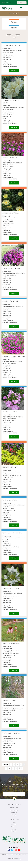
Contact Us (14, 831)
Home (14, 822)
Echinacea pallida (9, 700)
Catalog (14, 829)
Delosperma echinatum (11, 213)
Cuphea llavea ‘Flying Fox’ (12, 45)
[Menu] (21, 8)
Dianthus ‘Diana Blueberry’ (12, 268)
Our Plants (14, 824)
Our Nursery (14, 826)
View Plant (14, 70)
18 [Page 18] (16, 768)
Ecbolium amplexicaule (11, 588)
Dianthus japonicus (10, 411)
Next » (20, 768)
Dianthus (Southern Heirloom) (14, 356)
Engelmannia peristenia (11, 733)
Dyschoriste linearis (10, 500)
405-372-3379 (7, 2)
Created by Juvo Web (14, 858)
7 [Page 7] (6, 768)
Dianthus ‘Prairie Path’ (11, 301)
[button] (14, 793)
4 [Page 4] (17, 764)
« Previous (5, 764)
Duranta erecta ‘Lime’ (10, 467)
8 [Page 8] (9, 768)
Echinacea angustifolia (11, 643)
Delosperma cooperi (10, 157)
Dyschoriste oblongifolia (12, 533)
